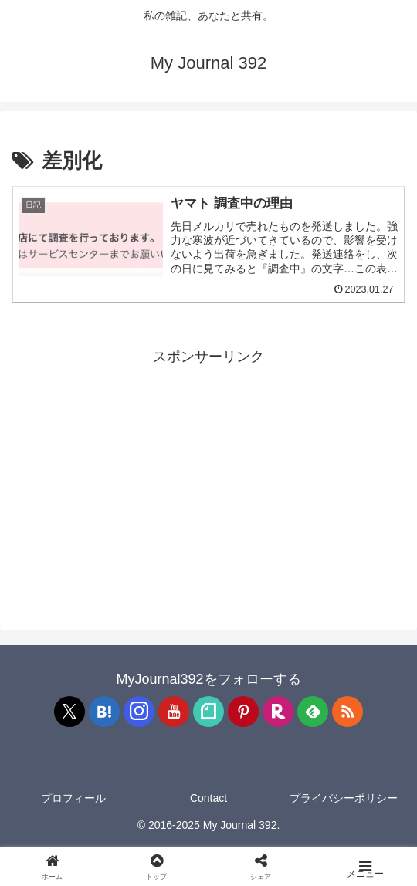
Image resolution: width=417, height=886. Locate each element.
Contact (208, 798)
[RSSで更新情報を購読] (347, 711)
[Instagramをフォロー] (139, 711)
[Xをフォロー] (69, 711)
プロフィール (73, 798)
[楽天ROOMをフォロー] (278, 711)
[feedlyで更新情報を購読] (312, 711)
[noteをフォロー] (208, 711)
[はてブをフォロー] (104, 711)
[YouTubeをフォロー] (173, 711)
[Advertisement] (208, 478)
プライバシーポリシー (344, 798)
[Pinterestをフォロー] (243, 711)
